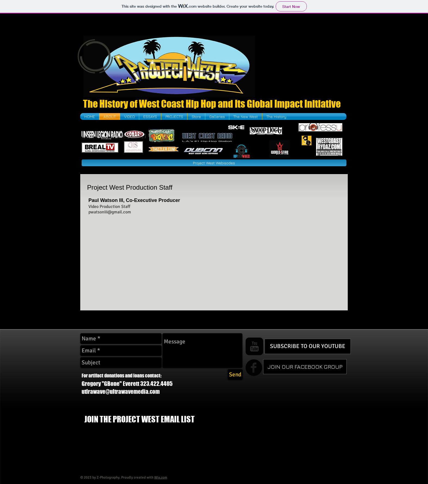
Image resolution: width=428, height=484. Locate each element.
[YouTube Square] (254, 346)
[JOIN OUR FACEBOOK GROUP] (305, 366)
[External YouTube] (302, 66)
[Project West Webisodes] (214, 162)
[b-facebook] (253, 367)
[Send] (235, 374)
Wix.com (160, 477)
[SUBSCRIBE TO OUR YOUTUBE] (307, 346)
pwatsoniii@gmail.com (109, 212)
